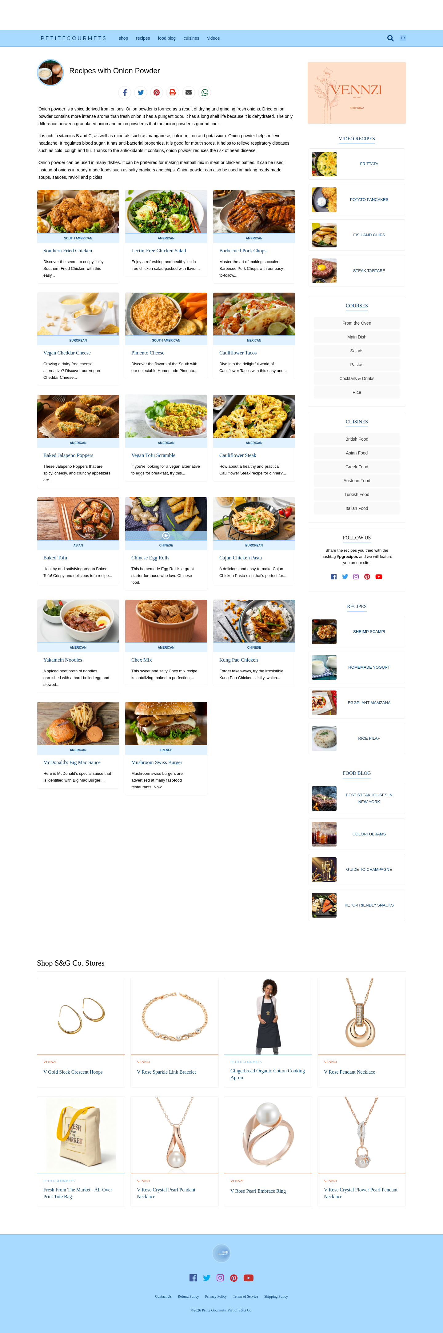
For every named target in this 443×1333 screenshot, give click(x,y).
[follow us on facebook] (334, 578)
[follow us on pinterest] (367, 578)
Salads (357, 352)
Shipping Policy (276, 1296)
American (166, 238)
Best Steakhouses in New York (369, 802)
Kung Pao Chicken (238, 659)
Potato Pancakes (369, 200)
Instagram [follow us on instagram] (220, 1278)
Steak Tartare (369, 272)
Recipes (143, 38)
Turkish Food (356, 496)
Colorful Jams (369, 838)
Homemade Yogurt (369, 669)
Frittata (369, 164)
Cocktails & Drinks (356, 380)
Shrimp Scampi (369, 633)
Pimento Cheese (147, 352)
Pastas (357, 366)
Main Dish (356, 338)
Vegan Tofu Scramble (152, 455)
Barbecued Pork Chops (242, 250)
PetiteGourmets (74, 38)
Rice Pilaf (369, 741)
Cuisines (191, 38)
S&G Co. (245, 1310)
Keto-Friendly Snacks (369, 910)
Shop (123, 38)
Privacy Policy (216, 1296)
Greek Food (356, 468)
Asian (78, 545)
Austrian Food (356, 482)
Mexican (254, 340)
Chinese (166, 545)
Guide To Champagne (369, 874)
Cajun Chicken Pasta (239, 557)
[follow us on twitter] (345, 578)
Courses (357, 307)
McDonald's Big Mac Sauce (70, 762)
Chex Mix (141, 659)
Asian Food (357, 454)
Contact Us (163, 1296)
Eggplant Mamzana (369, 705)
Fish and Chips (369, 236)
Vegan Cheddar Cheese (66, 352)
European (78, 340)
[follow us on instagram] (356, 578)
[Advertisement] (221, 15)
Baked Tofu (54, 557)
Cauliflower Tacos (237, 352)
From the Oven (356, 324)
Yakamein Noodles (62, 659)
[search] (390, 38)
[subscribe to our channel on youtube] (379, 578)
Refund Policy (188, 1296)
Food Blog (167, 38)
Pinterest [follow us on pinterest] (234, 1278)
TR (403, 38)
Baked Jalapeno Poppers (67, 455)
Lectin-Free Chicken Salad (157, 250)
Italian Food (356, 510)
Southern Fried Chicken (66, 250)
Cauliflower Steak (237, 455)
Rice (357, 394)
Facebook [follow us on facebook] (193, 1278)
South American (78, 238)
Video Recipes (357, 138)
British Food (357, 440)
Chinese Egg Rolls (149, 557)
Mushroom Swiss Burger (156, 762)
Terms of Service (245, 1296)
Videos (213, 38)
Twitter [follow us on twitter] (207, 1278)
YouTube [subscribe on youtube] (248, 1278)
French (166, 750)
